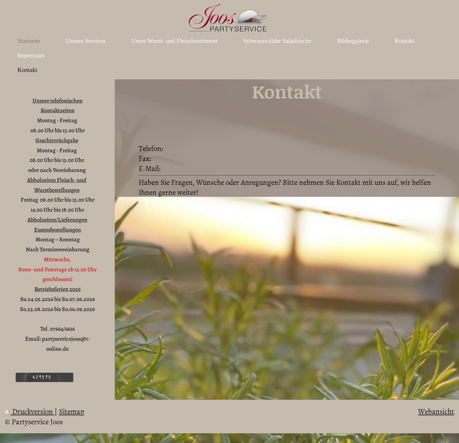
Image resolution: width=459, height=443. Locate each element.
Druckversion (29, 411)
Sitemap (71, 411)
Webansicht (436, 411)
